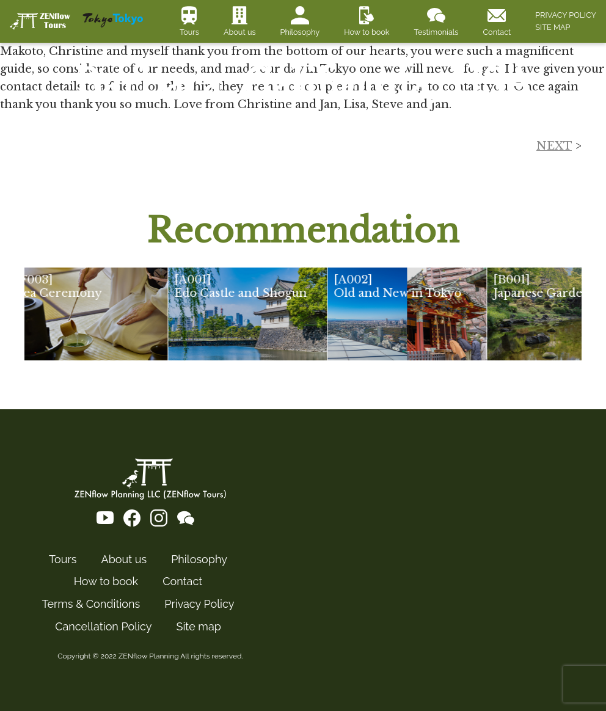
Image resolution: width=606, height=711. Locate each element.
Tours (189, 32)
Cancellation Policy (103, 626)
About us (240, 32)
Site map (198, 626)
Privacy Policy (199, 604)
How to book (366, 32)
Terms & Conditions (91, 604)
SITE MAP (552, 27)
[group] (100, 314)
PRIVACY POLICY (565, 15)
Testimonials (436, 32)
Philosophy (300, 32)
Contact (497, 32)
